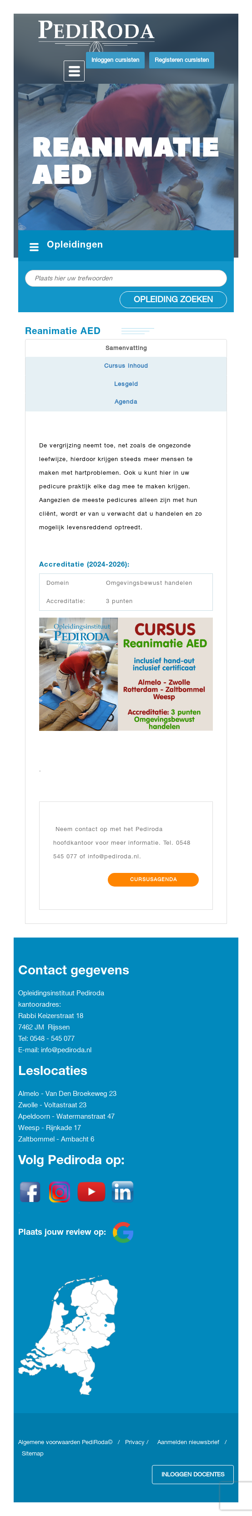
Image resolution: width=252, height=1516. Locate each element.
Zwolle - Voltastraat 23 (52, 1105)
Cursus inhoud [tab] (126, 366)
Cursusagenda (153, 879)
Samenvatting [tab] (126, 348)
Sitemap (33, 1453)
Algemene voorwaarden (50, 1442)
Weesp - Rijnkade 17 (49, 1128)
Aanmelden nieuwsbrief (188, 1442)
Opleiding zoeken (173, 300)
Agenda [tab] (126, 402)
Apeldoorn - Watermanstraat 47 (66, 1117)
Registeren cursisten (182, 60)
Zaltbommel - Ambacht (54, 1139)
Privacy (135, 1442)
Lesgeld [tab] (126, 384)
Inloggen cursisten (115, 60)
